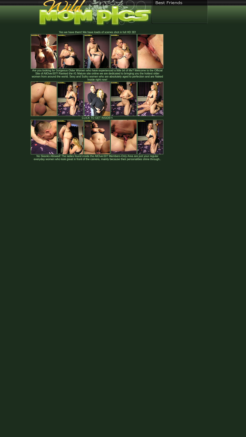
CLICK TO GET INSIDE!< (97, 117)
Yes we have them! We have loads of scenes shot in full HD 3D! (97, 32)
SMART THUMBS (129, 366)
